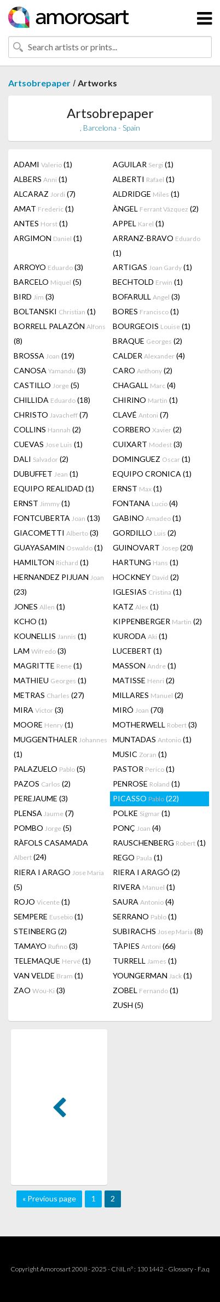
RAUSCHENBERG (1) (159, 842)
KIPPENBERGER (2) (157, 621)
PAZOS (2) (42, 783)
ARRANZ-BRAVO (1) (156, 245)
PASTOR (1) (144, 768)
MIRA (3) (38, 709)
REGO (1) (138, 857)
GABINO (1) (147, 518)
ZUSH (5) (128, 1005)
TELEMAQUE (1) (52, 960)
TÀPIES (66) (144, 946)
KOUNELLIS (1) (50, 636)
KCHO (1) (30, 621)
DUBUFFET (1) (46, 473)
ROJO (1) (42, 901)
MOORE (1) (43, 724)
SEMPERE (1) (48, 916)
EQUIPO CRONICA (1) (152, 473)
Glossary (180, 1269)
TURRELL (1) (145, 960)
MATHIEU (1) (50, 680)
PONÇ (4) (137, 827)
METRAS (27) (49, 695)
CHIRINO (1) (145, 399)
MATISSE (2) (144, 680)
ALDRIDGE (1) (146, 193)
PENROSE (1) (146, 783)
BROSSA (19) (44, 355)
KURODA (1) (140, 636)
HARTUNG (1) (145, 562)
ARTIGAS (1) (152, 267)
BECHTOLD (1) (148, 281)
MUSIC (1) (140, 754)
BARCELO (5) (48, 281)
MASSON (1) (144, 665)
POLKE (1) (141, 813)
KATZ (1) (136, 606)
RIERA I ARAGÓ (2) (146, 872)
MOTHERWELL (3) (155, 724)
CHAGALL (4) (144, 385)
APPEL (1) (138, 223)
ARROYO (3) (48, 267)
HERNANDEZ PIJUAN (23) (59, 584)
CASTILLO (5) (46, 385)
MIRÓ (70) (138, 709)
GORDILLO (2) (144, 532)
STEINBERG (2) (40, 931)
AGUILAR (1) (143, 164)
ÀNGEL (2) (156, 208)
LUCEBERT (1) (137, 650)
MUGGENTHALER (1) (60, 747)
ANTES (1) (41, 223)
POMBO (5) (43, 827)
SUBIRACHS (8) (158, 931)
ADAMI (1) (43, 164)
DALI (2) (41, 459)
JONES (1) (39, 606)
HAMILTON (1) (51, 562)
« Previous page (49, 1198)
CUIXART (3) (147, 444)
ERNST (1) (137, 488)
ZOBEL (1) (145, 990)
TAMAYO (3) (46, 946)
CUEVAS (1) (48, 444)
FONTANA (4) (145, 503)
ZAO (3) (39, 990)
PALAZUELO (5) (49, 768)
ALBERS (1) (40, 179)
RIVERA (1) (144, 887)
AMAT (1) (44, 208)
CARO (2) (142, 370)
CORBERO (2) (147, 429)
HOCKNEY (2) (146, 577)
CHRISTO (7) (51, 414)
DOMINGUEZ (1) (151, 459)
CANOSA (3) (50, 370)
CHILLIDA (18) (52, 399)
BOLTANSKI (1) (55, 311)
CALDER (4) (149, 355)
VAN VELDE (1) (48, 975)
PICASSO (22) (146, 798)
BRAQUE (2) (147, 340)
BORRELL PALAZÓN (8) (60, 333)
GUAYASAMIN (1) (58, 547)
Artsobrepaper (39, 83)
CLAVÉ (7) (141, 414)
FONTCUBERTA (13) (57, 518)
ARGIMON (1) (48, 238)
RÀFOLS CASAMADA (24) (51, 849)
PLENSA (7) (44, 813)
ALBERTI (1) (144, 179)
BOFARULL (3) (146, 296)
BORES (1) (146, 311)
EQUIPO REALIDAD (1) (54, 488)
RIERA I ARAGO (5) (59, 879)
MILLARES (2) (148, 695)
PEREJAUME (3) (41, 798)
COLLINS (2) (47, 429)
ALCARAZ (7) (45, 193)
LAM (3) (40, 650)
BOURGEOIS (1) (151, 326)
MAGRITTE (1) (48, 665)
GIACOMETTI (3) (56, 532)
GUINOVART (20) (153, 547)
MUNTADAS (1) (152, 739)
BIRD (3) (34, 296)
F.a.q (204, 1269)
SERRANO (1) (145, 916)
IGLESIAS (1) (147, 591)
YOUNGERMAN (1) (152, 975)
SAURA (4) (143, 901)
